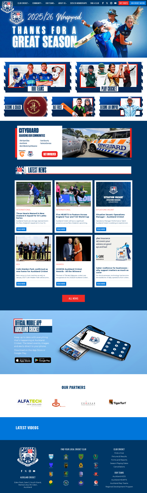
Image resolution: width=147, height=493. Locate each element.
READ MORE (21, 229)
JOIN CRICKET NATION (138, 3)
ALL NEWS (73, 298)
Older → (73, 291)
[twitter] (107, 3)
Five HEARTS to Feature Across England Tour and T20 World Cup (72, 215)
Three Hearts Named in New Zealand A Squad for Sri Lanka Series (31, 215)
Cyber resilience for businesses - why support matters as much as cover (112, 270)
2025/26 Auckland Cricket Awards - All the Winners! (69, 270)
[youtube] (115, 3)
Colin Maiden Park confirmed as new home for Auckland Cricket (32, 270)
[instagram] (111, 3)
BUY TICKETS (124, 3)
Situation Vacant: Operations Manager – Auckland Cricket (110, 215)
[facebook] (103, 3)
